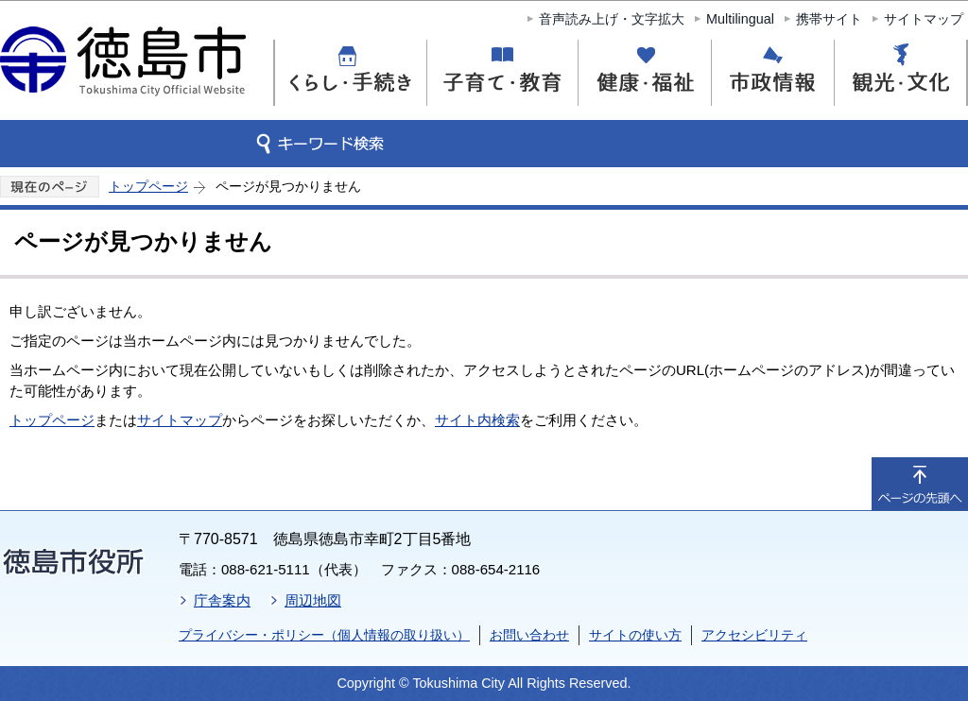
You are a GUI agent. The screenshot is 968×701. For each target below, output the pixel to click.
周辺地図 (313, 600)
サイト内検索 (477, 420)
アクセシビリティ (754, 634)
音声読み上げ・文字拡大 (611, 18)
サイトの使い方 (635, 634)
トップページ (148, 186)
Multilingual (740, 18)
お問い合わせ (529, 634)
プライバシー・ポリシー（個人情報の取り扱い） (324, 634)
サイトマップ (923, 18)
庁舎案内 (222, 600)
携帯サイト (829, 18)
